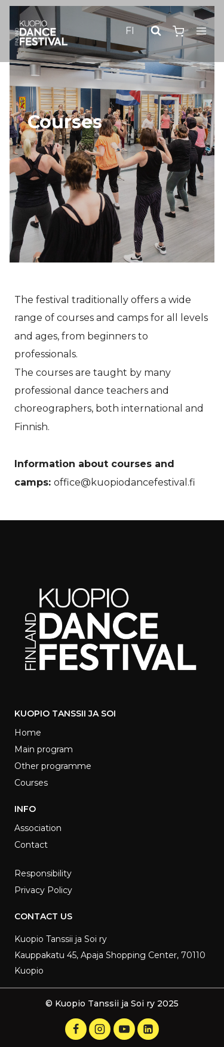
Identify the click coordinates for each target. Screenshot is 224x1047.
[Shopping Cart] (178, 31)
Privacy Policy (43, 890)
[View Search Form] (156, 31)
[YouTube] (124, 1029)
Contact (31, 844)
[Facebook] (76, 1029)
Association (38, 828)
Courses (31, 782)
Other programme (52, 766)
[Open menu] (201, 31)
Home (27, 732)
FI (129, 30)
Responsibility (43, 873)
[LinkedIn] (148, 1029)
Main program (43, 749)
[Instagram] (100, 1029)
